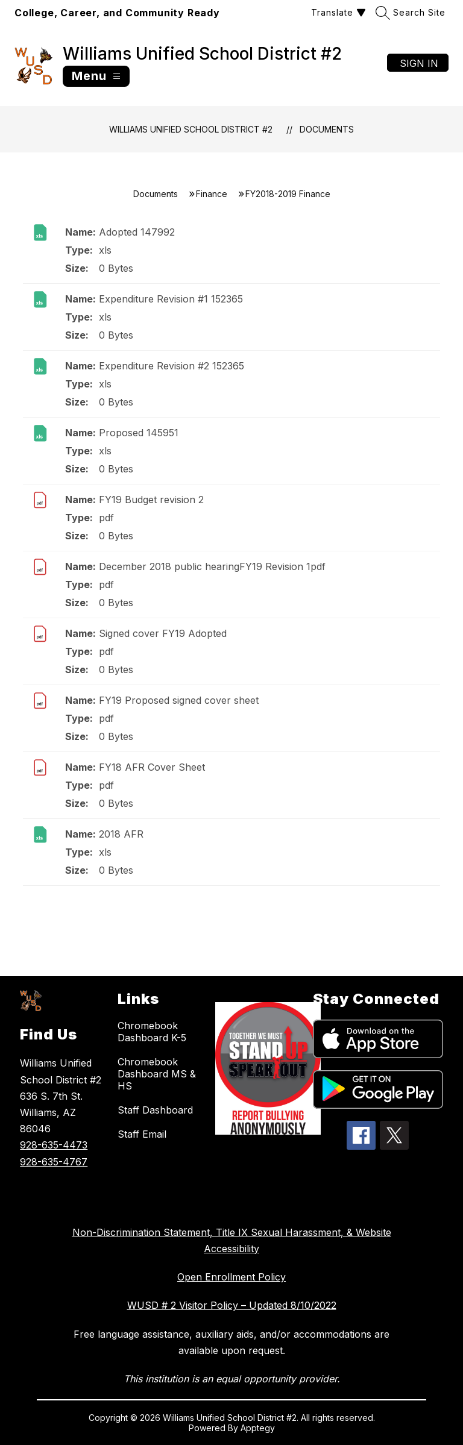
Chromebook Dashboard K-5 (152, 1032)
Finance (211, 194)
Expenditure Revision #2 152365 (171, 366)
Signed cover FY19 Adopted (163, 633)
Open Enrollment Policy (231, 1277)
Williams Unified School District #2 (190, 129)
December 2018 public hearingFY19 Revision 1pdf (212, 566)
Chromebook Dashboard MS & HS (157, 1074)
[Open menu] (96, 76)
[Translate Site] (337, 12)
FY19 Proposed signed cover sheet (179, 700)
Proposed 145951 (138, 433)
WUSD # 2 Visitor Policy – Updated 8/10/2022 (231, 1305)
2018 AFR (121, 834)
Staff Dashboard (155, 1110)
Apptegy (258, 1428)
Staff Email (142, 1134)
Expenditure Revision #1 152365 (171, 299)
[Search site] (412, 12)
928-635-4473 (53, 1145)
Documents (327, 129)
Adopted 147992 (137, 232)
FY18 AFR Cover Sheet (152, 767)
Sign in (419, 63)
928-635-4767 (53, 1162)
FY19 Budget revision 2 (151, 500)
